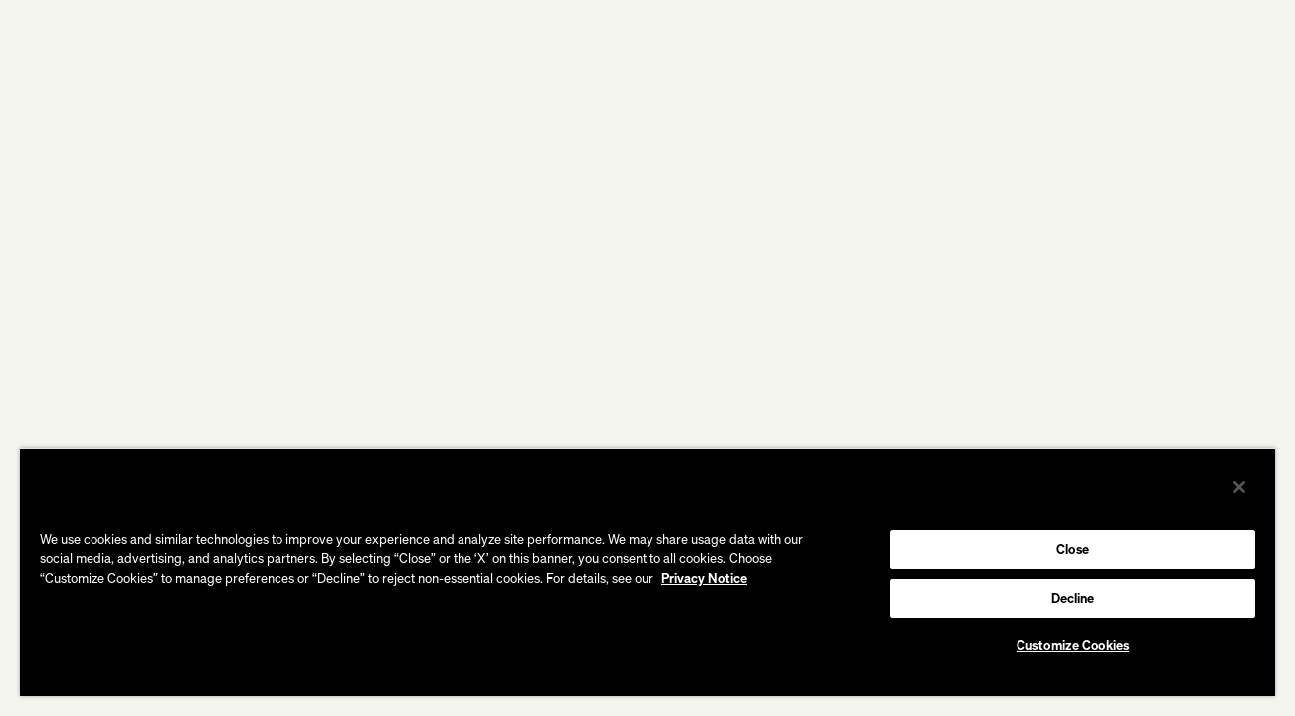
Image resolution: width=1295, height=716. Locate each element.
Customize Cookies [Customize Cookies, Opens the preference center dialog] (1073, 645)
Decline (1073, 598)
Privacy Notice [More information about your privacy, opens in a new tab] (704, 578)
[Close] (1239, 487)
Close (1072, 549)
